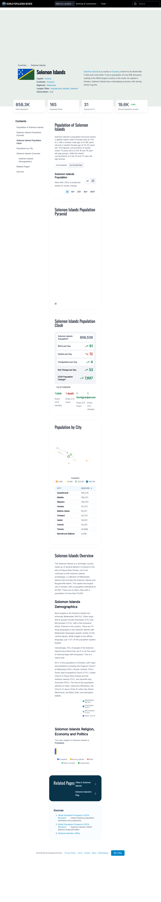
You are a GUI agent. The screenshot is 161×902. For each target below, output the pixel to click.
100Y (92, 192)
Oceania (50, 82)
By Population (61, 165)
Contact (87, 882)
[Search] (149, 3)
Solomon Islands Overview (28, 153)
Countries (22, 65)
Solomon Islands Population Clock (28, 141)
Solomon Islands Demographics (26, 160)
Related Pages (23, 166)
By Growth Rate (76, 165)
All (67, 192)
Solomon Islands (91, 71)
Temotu (60, 557)
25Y (79, 192)
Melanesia (51, 85)
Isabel (59, 548)
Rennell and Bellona (66, 561)
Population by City (24, 148)
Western (74, 88)
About (94, 882)
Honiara (48, 78)
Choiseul (61, 543)
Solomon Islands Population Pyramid (28, 133)
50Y (85, 192)
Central (60, 552)
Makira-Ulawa (63, 538)
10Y (73, 192)
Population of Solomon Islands (29, 127)
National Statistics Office (69, 862)
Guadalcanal (56, 88)
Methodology (103, 882)
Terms (80, 882)
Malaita (66, 88)
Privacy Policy (70, 882)
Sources (20, 171)
